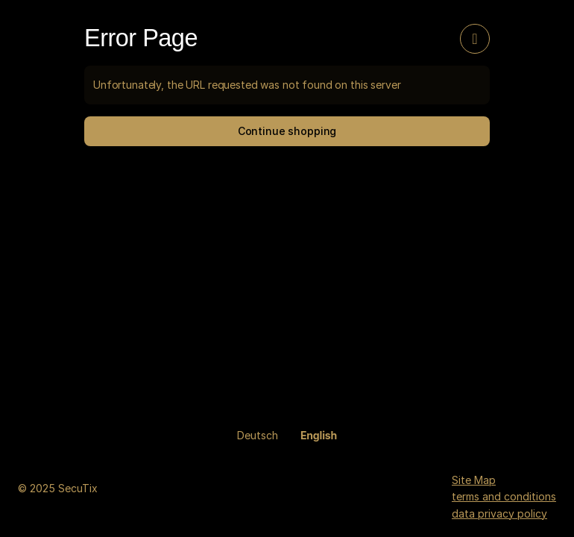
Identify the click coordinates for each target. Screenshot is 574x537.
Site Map (474, 480)
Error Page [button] (141, 38)
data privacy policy (499, 513)
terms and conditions (504, 496)
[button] (287, 131)
